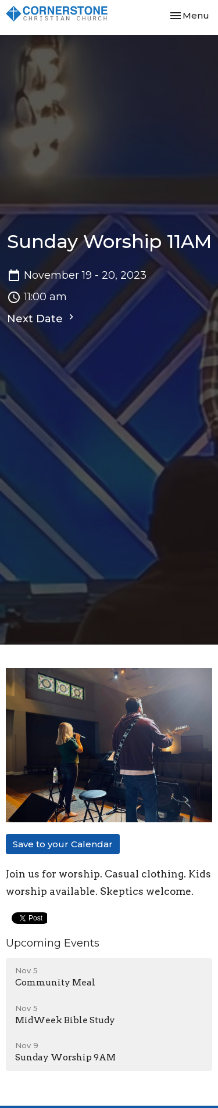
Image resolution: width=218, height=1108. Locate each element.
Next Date (42, 318)
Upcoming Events (52, 943)
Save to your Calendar (63, 844)
